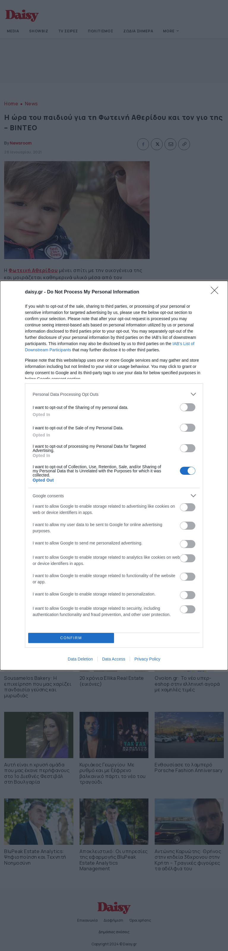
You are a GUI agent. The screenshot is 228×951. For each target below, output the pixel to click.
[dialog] (114, 475)
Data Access (113, 659)
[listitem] (114, 394)
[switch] (187, 407)
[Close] (216, 292)
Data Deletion (80, 659)
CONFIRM (71, 638)
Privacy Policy (147, 659)
